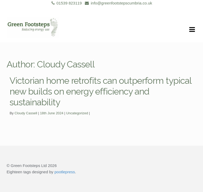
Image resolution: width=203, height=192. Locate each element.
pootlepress (64, 172)
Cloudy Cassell (26, 113)
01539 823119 (66, 3)
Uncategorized (77, 113)
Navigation (191, 29)
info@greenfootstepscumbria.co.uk (117, 3)
